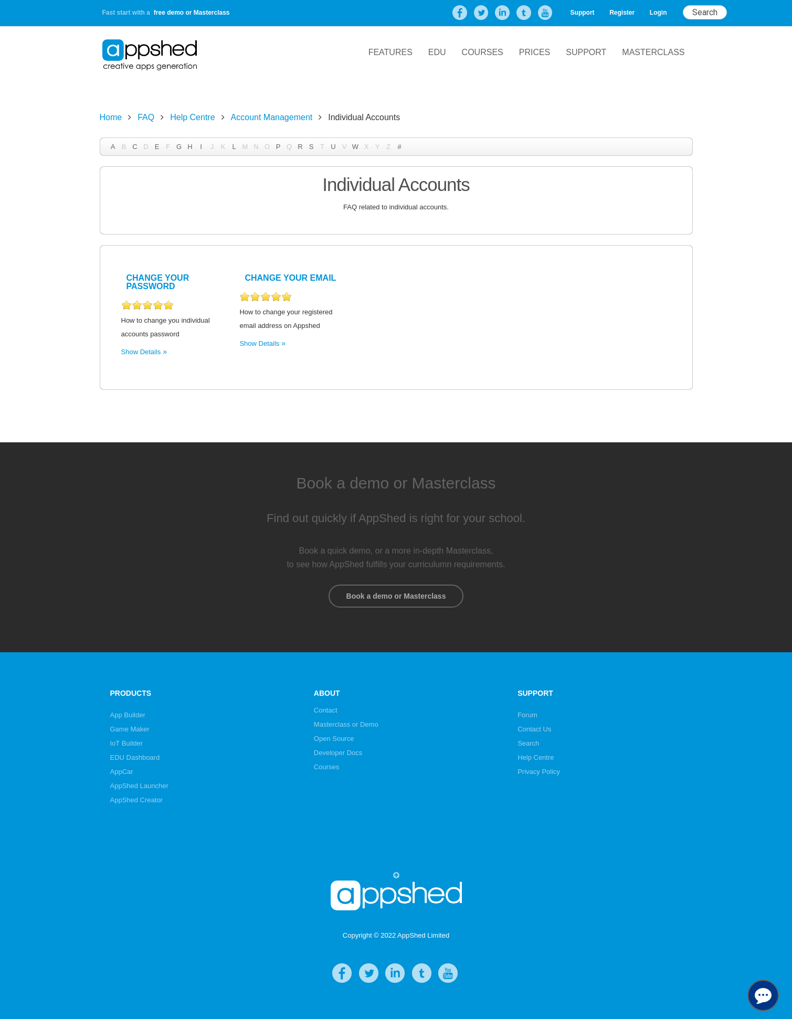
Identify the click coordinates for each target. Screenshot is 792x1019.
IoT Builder (126, 743)
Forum (527, 715)
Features (390, 52)
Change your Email (290, 277)
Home (111, 117)
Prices (535, 52)
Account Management (272, 117)
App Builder (127, 715)
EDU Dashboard (135, 757)
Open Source (334, 738)
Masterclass (653, 52)
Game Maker (130, 729)
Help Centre (192, 117)
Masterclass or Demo (346, 724)
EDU (437, 52)
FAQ (146, 117)
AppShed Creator (136, 800)
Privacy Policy (539, 772)
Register (622, 12)
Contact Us (534, 729)
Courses (482, 52)
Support (583, 12)
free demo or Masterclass (192, 12)
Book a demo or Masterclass (396, 596)
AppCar (121, 772)
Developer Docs (338, 753)
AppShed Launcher (139, 786)
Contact (325, 710)
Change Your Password (157, 282)
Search (528, 743)
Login (658, 12)
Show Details (141, 352)
